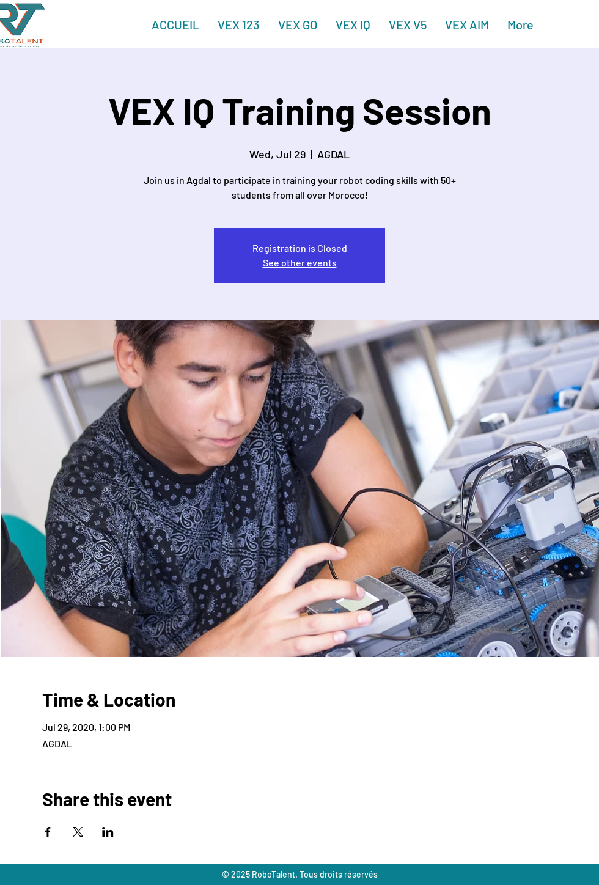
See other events (300, 262)
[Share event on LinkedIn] (108, 832)
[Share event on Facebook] (48, 832)
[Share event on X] (78, 832)
